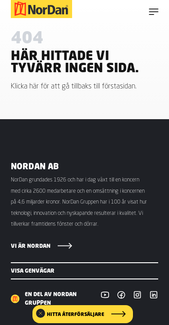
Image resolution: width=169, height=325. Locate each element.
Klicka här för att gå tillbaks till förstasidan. (74, 85)
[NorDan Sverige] (41, 9)
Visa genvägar (33, 270)
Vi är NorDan (30, 245)
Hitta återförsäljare (75, 314)
